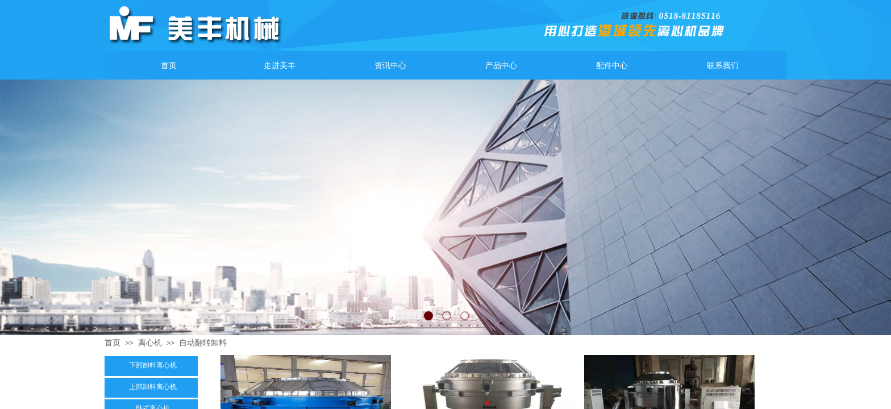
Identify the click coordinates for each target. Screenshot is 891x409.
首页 (112, 342)
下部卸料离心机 (153, 365)
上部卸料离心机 (153, 387)
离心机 (150, 342)
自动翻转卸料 (203, 342)
